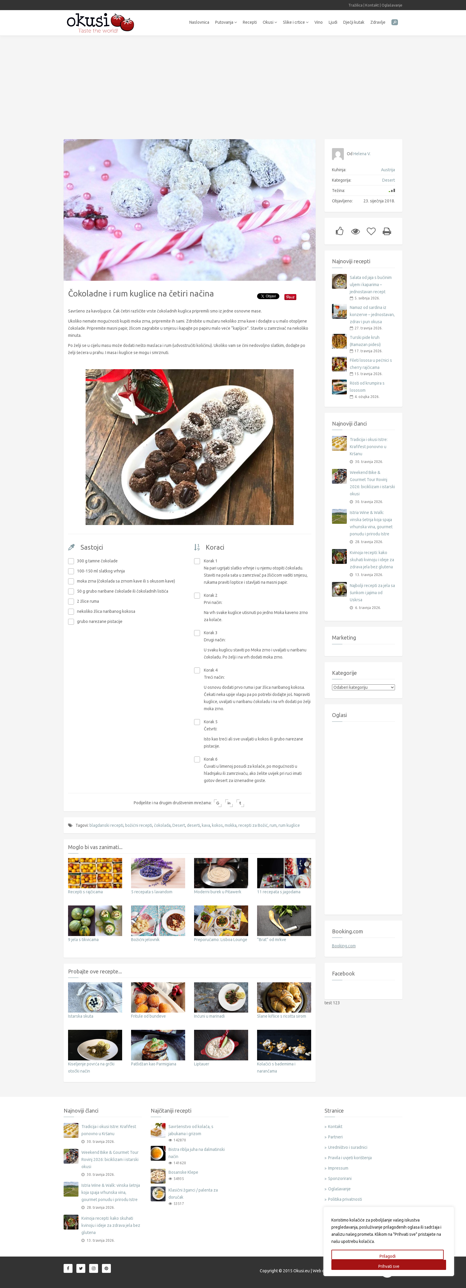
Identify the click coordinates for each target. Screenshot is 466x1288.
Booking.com (344, 945)
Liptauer (201, 1064)
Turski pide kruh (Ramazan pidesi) (365, 341)
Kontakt (372, 5)
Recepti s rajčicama (85, 891)
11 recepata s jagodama (278, 891)
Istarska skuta (80, 1016)
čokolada (162, 825)
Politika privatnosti (345, 1199)
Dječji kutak (353, 22)
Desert (178, 825)
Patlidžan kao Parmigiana (153, 1064)
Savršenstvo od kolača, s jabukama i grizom (191, 1130)
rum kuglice (289, 825)
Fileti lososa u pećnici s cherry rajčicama (371, 364)
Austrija (388, 169)
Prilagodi (388, 1256)
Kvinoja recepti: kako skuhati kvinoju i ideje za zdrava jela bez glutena (372, 559)
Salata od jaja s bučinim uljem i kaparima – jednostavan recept (371, 284)
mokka (231, 825)
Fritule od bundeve (148, 1016)
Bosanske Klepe (183, 1172)
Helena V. (362, 153)
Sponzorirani (340, 1178)
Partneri (335, 1137)
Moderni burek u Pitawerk (217, 891)
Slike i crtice (295, 22)
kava (206, 825)
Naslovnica (199, 22)
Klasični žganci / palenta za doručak (193, 1194)
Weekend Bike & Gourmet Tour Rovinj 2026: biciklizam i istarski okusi (372, 483)
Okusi (270, 22)
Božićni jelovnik (145, 939)
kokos (217, 825)
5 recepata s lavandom (151, 891)
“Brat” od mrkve (271, 939)
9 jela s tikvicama (83, 939)
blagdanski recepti (106, 825)
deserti (193, 825)
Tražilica (355, 5)
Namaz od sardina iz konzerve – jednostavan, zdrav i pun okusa (372, 314)
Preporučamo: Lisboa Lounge (220, 939)
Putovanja (226, 22)
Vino (318, 22)
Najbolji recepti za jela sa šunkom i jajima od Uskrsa (372, 592)
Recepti (250, 22)
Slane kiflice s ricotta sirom (281, 1016)
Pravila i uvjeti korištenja (350, 1157)
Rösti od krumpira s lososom (367, 387)
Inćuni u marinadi (209, 1016)
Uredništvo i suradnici (347, 1147)
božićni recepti (138, 825)
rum (273, 825)
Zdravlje (377, 22)
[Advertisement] (233, 84)
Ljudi (333, 22)
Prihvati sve (388, 1266)
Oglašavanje (392, 5)
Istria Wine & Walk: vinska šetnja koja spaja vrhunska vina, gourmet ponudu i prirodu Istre (371, 523)
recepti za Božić (253, 825)
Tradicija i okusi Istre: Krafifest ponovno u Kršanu (369, 446)
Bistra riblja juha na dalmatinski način (197, 1153)
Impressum (338, 1168)
